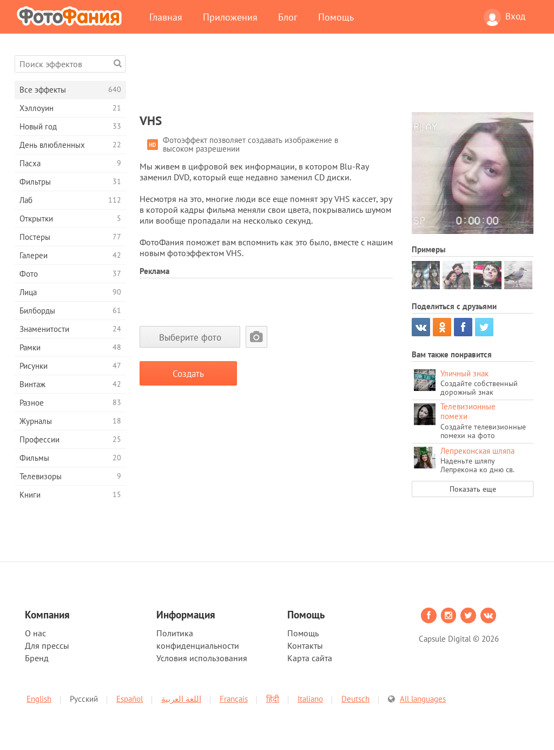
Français (234, 699)
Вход (504, 17)
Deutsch (355, 699)
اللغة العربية (181, 699)
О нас (35, 633)
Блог (288, 16)
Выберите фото (190, 337)
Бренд (37, 658)
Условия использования (201, 658)
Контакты (305, 645)
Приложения (230, 16)
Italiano (310, 699)
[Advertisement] (336, 79)
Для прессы (47, 645)
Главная (165, 16)
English (39, 699)
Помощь (336, 16)
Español (129, 699)
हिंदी (272, 699)
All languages (423, 699)
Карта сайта (309, 658)
